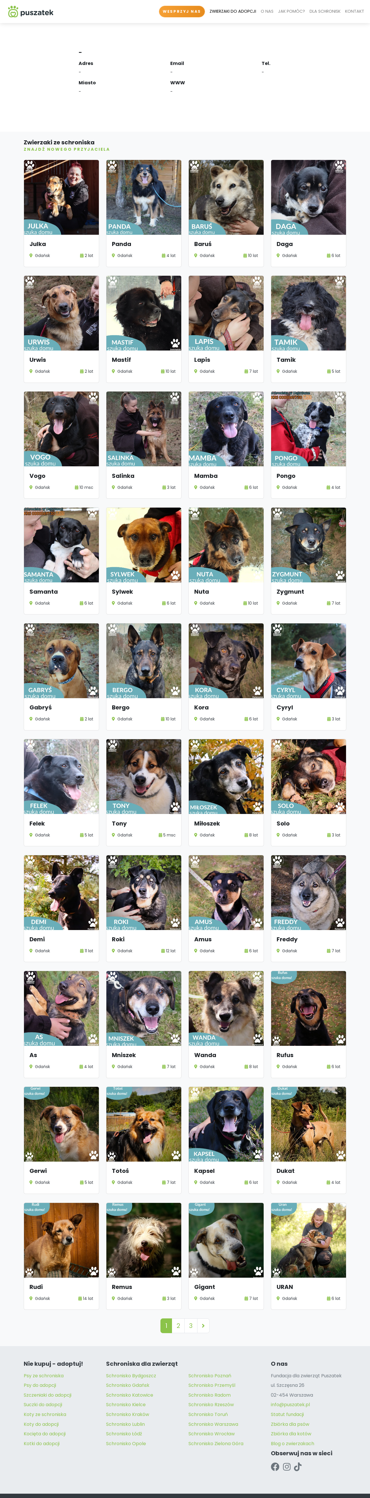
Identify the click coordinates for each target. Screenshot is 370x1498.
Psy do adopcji (40, 1369)
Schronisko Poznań (209, 1359)
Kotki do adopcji (42, 1427)
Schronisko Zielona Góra (215, 1427)
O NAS (267, 11)
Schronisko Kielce (126, 1388)
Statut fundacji (287, 1398)
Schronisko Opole (126, 1427)
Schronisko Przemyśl (211, 1369)
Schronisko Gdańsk (127, 1369)
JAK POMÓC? (291, 11)
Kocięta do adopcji (45, 1418)
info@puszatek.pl (290, 1388)
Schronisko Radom (209, 1379)
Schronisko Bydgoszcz (131, 1359)
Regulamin (134, 1488)
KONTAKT (354, 11)
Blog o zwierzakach (292, 1427)
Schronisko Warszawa (213, 1408)
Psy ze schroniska (44, 1359)
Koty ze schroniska (45, 1398)
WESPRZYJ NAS (182, 11)
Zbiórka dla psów (290, 1408)
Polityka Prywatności (99, 1488)
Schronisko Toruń (208, 1398)
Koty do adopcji (41, 1408)
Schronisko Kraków (127, 1398)
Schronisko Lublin (125, 1408)
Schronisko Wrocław (211, 1418)
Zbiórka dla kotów (291, 1418)
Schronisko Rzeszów (211, 1388)
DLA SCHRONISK (325, 11)
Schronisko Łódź (124, 1418)
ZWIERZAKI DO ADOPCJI (233, 11)
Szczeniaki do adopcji (47, 1379)
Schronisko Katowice (129, 1379)
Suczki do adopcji (43, 1388)
